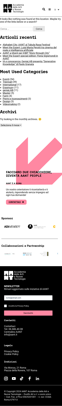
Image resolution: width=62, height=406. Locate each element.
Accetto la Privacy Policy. (18, 306)
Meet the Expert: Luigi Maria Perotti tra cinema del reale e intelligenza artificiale (30, 49)
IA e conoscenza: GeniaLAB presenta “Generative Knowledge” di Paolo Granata (29, 63)
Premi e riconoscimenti (15, 98)
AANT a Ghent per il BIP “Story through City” (26, 53)
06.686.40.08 (16, 329)
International (9, 84)
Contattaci (16, 202)
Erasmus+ (8, 87)
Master (6, 93)
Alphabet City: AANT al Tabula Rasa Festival (26, 44)
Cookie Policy (11, 354)
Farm (5, 95)
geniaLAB (8, 90)
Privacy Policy (11, 351)
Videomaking (10, 104)
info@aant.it (10, 334)
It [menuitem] (55, 9)
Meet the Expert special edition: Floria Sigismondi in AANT (30, 57)
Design (6, 101)
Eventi (6, 79)
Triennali (7, 81)
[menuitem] (57, 10)
